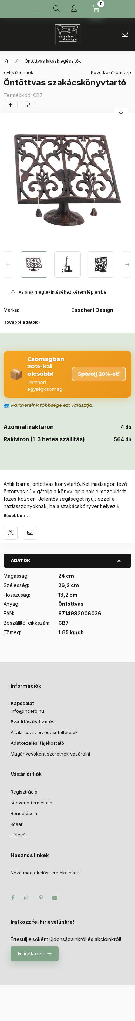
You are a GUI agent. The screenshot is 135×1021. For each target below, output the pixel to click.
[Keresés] (56, 9)
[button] (67, 180)
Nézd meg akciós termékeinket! (45, 872)
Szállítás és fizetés (33, 721)
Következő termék (110, 72)
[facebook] (11, 105)
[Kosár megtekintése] (96, 9)
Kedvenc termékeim (32, 802)
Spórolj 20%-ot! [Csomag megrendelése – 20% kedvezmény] (99, 374)
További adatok (21, 322)
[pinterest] (28, 105)
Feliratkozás (31, 953)
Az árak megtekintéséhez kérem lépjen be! (63, 292)
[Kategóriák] (39, 9)
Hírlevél (19, 834)
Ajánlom (30, 533)
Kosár (17, 824)
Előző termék (20, 72)
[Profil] (74, 9)
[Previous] (8, 264)
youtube (55, 898)
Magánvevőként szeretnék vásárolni (50, 754)
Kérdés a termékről (11, 533)
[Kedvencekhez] (121, 112)
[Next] (127, 264)
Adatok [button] (21, 560)
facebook (13, 898)
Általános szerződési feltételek (44, 732)
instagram (27, 898)
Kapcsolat (22, 703)
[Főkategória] (6, 61)
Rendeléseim (25, 813)
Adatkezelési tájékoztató (37, 743)
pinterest (41, 898)
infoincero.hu (124, 34)
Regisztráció (24, 792)
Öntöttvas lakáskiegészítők (53, 61)
